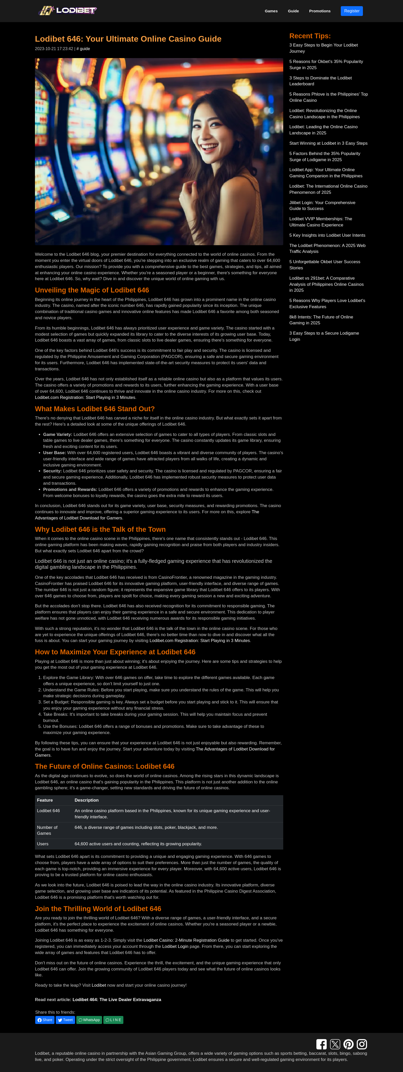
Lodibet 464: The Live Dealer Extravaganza (116, 999)
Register (352, 11)
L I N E (113, 1020)
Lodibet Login (175, 946)
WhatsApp (89, 1020)
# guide (83, 49)
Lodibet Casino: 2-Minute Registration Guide (186, 940)
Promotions (320, 11)
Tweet (65, 1020)
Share (45, 1020)
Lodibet (99, 985)
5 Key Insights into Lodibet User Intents (327, 235)
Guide (293, 11)
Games (271, 11)
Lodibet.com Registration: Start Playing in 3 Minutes (85, 397)
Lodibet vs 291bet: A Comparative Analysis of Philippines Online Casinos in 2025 (326, 284)
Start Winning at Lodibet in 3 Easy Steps (328, 143)
